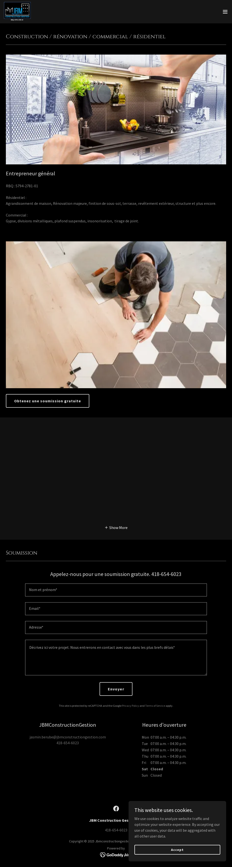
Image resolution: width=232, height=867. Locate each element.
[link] (19, 11)
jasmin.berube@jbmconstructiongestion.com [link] (68, 737)
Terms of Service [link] (155, 705)
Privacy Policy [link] (130, 705)
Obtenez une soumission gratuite (47, 400)
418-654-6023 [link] (67, 742)
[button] (225, 12)
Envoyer (116, 689)
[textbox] (116, 590)
